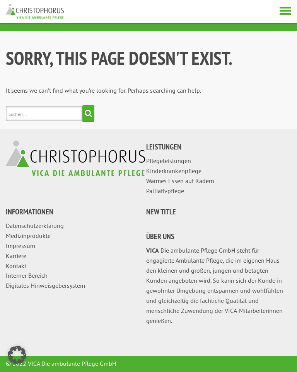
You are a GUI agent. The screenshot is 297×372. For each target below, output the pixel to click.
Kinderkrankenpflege (173, 171)
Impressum (20, 246)
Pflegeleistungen (168, 161)
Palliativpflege (165, 191)
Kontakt (16, 266)
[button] (17, 355)
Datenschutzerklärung (35, 225)
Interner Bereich (27, 275)
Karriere (16, 256)
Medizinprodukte (28, 236)
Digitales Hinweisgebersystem (45, 285)
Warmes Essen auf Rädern (180, 181)
